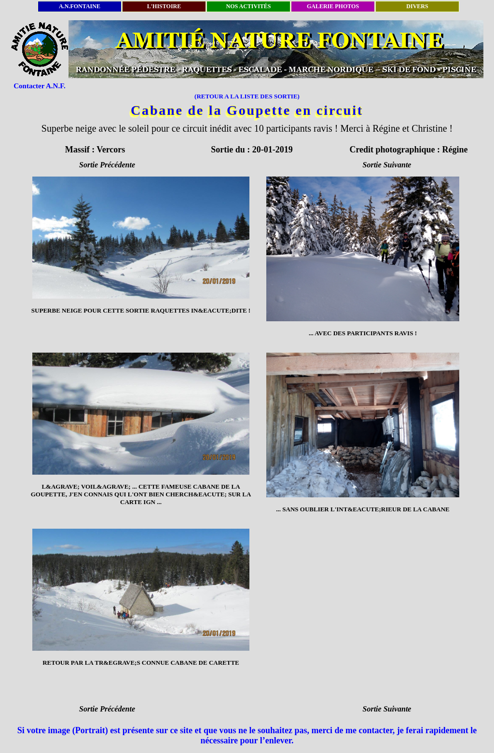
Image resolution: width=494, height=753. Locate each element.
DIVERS (417, 6)
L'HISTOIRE (164, 6)
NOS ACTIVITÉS (248, 6)
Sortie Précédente (107, 165)
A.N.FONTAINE (79, 6)
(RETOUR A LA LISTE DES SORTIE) (247, 96)
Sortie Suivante (387, 165)
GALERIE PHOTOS (333, 6)
